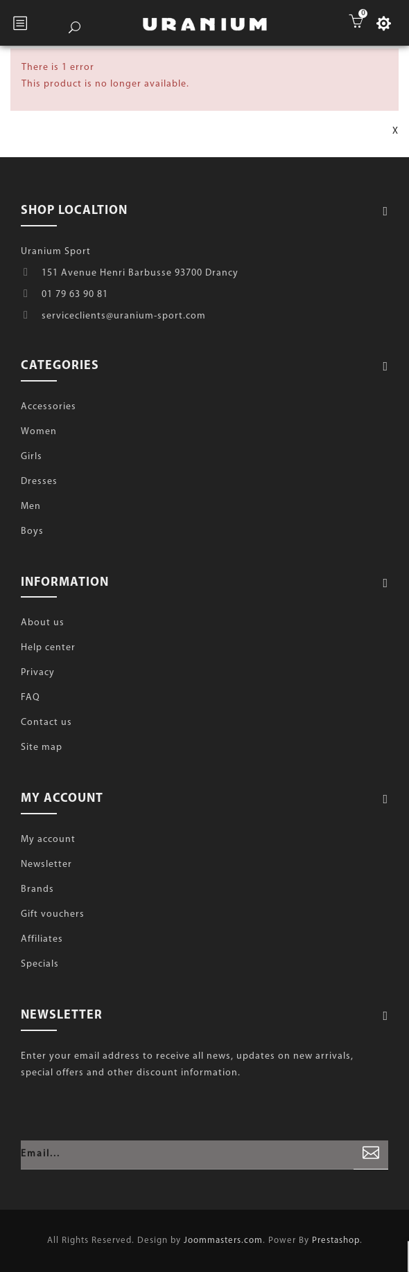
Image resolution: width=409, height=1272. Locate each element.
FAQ (30, 697)
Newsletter (46, 864)
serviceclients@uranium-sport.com (124, 316)
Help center (48, 648)
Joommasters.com (223, 1240)
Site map (41, 747)
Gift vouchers (53, 914)
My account (48, 839)
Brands (37, 889)
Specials (40, 964)
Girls (31, 456)
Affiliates (42, 939)
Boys (32, 531)
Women (39, 432)
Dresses (39, 481)
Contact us (46, 722)
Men (31, 506)
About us (42, 623)
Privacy (38, 673)
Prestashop (336, 1240)
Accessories (48, 407)
